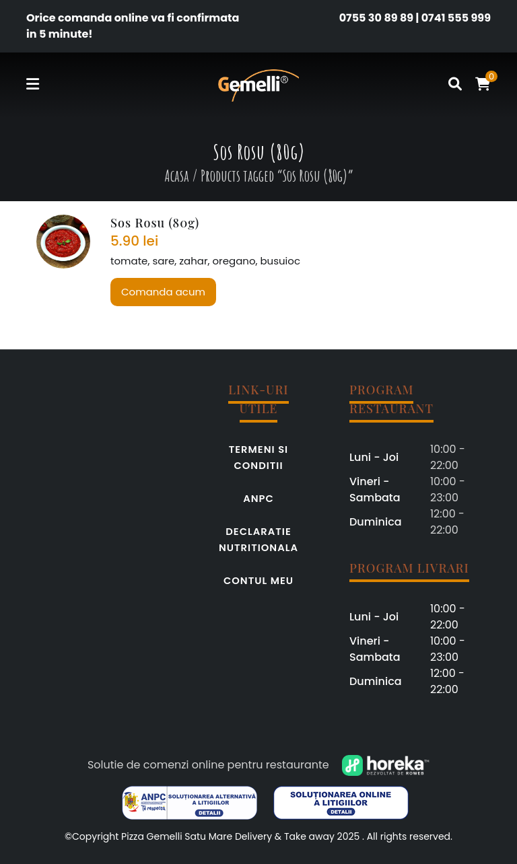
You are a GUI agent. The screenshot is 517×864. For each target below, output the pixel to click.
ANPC (258, 498)
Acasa (176, 176)
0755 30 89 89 (376, 18)
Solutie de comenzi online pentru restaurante (208, 764)
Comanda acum (163, 292)
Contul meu (258, 580)
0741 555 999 (456, 18)
